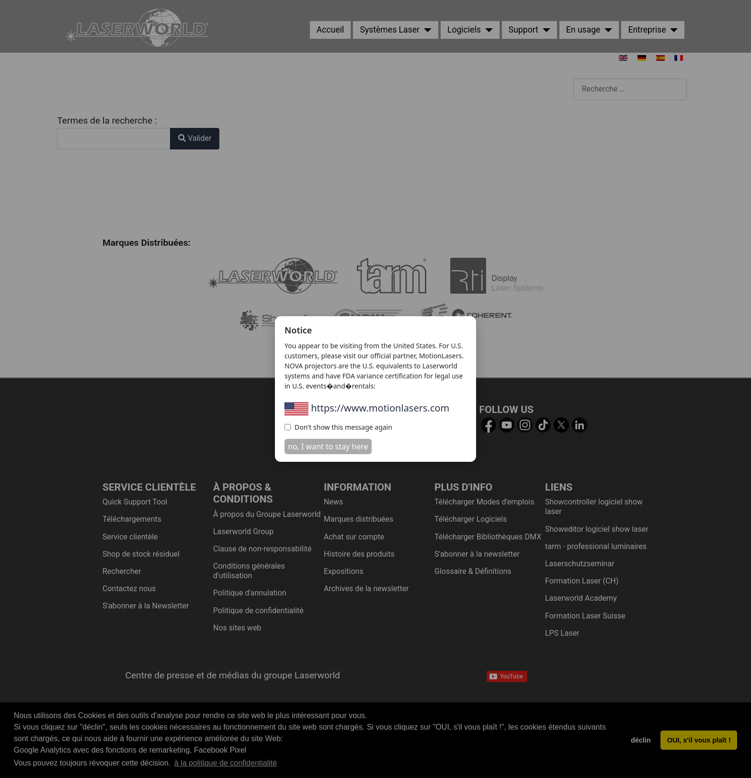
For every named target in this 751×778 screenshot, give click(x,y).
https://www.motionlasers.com (366, 407)
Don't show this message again (338, 427)
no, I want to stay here (328, 446)
